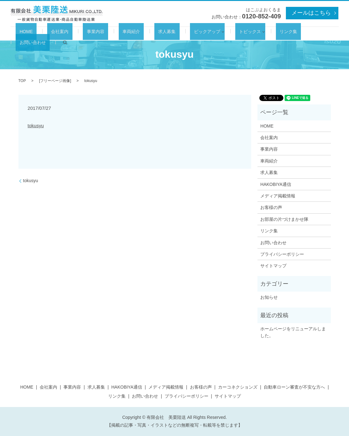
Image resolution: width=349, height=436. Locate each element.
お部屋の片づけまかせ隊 (284, 219)
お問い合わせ (285, 33)
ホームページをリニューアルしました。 (293, 332)
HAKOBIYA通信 (275, 184)
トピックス (218, 33)
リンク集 (253, 33)
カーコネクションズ (237, 387)
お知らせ (269, 297)
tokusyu (35, 125)
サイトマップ (273, 265)
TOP (22, 81)
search (313, 33)
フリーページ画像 (55, 81)
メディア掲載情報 (277, 195)
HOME (37, 33)
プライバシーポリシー (282, 254)
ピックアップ (179, 33)
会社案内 (63, 33)
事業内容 (91, 33)
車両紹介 (119, 33)
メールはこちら (311, 13)
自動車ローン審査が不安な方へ (294, 387)
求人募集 (147, 33)
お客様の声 (271, 207)
